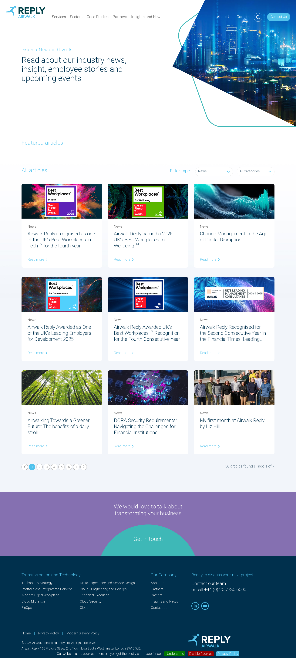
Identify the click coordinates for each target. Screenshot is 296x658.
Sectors (76, 19)
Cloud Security (90, 601)
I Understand (174, 653)
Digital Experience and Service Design (107, 583)
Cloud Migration (33, 601)
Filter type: (180, 171)
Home (26, 633)
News (214, 171)
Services (59, 19)
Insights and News (146, 17)
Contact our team (208, 583)
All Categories (256, 171)
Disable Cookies (201, 653)
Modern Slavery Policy (82, 633)
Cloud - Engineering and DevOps (103, 589)
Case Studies (98, 17)
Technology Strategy (37, 583)
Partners (120, 19)
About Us (224, 19)
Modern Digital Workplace (40, 595)
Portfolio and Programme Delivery (47, 589)
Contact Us (279, 16)
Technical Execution (94, 595)
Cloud (84, 607)
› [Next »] (84, 467)
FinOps (27, 607)
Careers (243, 17)
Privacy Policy (227, 653)
